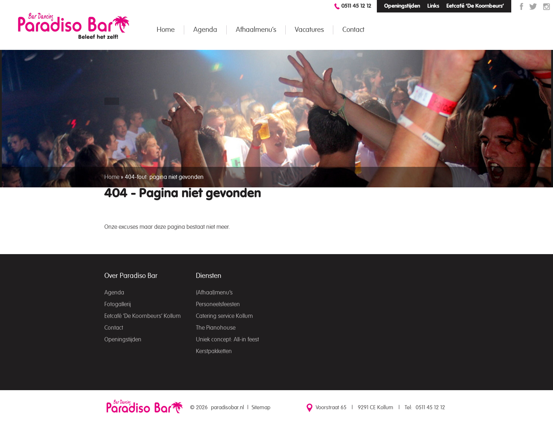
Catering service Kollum (224, 316)
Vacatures (309, 29)
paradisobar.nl (227, 407)
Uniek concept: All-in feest (227, 339)
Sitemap (261, 407)
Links (433, 6)
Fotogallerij (117, 304)
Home (166, 29)
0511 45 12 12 (356, 6)
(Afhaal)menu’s (214, 293)
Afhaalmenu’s (256, 29)
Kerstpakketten (214, 351)
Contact (353, 29)
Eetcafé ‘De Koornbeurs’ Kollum (142, 316)
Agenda (205, 29)
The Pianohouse (215, 328)
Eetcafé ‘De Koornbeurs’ (475, 6)
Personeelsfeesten (218, 304)
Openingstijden (402, 6)
